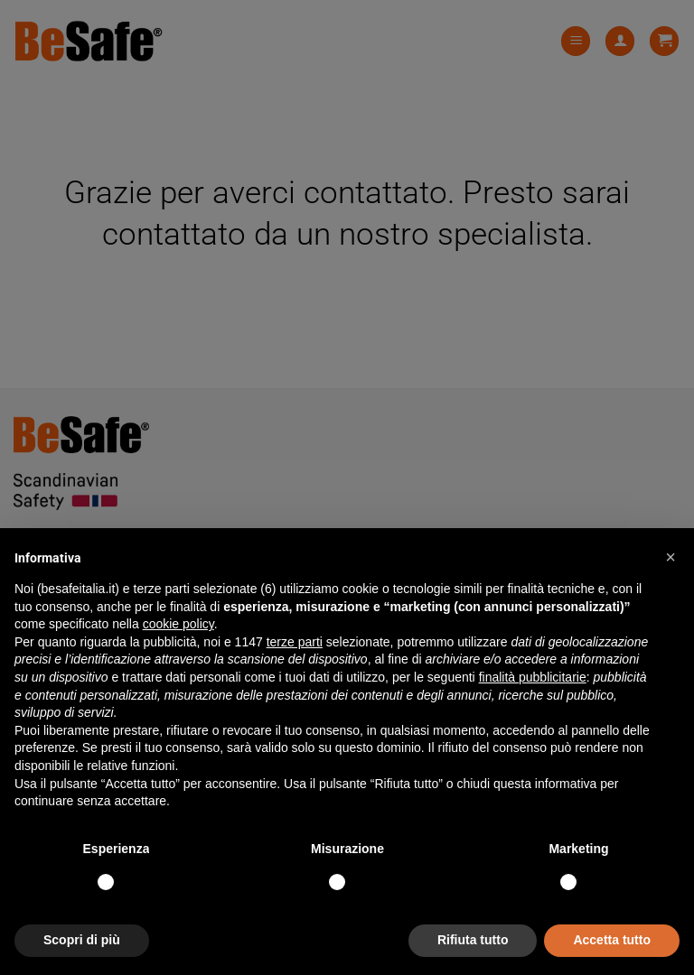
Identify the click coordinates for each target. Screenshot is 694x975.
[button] (670, 557)
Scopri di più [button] (81, 940)
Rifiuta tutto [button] (473, 940)
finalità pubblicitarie (532, 677)
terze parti (295, 642)
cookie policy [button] (178, 624)
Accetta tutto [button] (612, 940)
